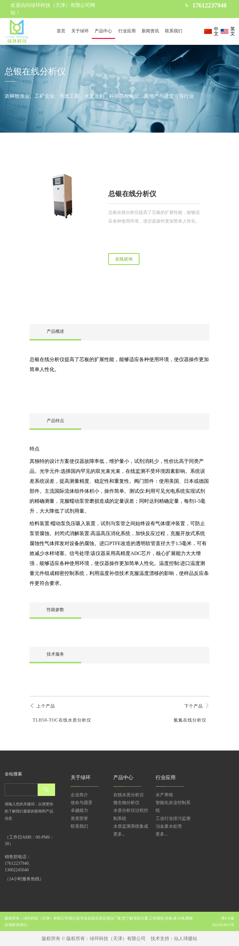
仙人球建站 (185, 938)
